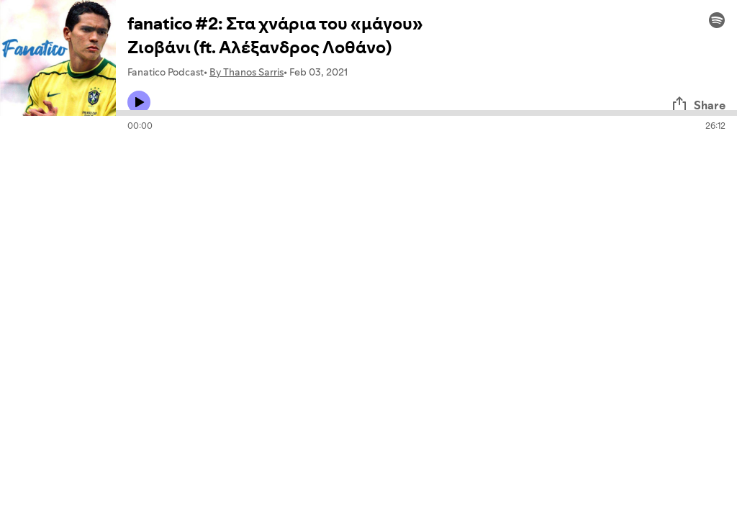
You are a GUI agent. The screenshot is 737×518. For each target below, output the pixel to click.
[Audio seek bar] (426, 113)
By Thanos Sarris (246, 72)
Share (698, 105)
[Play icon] (138, 102)
